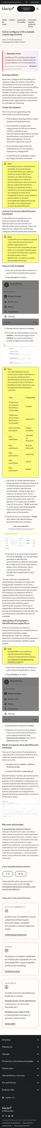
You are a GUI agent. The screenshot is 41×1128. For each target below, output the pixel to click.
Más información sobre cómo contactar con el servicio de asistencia (18, 885)
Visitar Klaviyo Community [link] (15, 933)
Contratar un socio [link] (12, 970)
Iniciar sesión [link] (10, 1022)
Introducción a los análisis (21, 21)
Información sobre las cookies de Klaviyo (32, 23)
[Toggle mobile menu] (37, 9)
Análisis (12, 20)
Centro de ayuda (4, 22)
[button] (20, 301)
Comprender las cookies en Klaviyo (16, 828)
